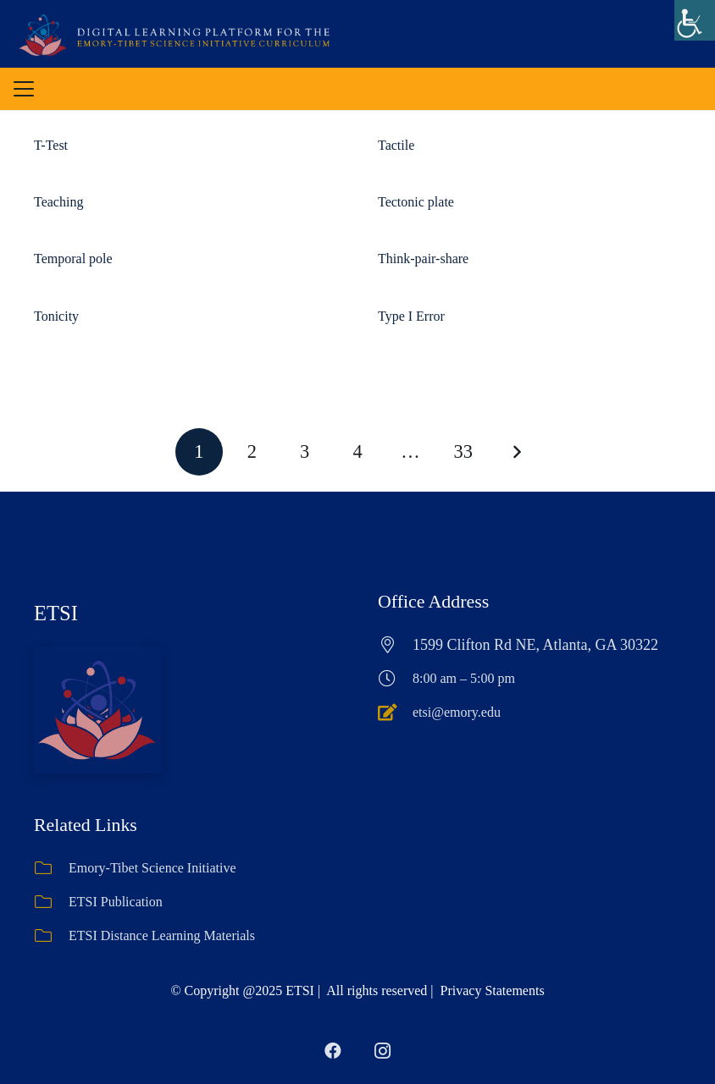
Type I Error (411, 316)
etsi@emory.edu (457, 712)
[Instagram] (382, 1051)
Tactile (396, 145)
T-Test (51, 145)
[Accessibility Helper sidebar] (694, 20)
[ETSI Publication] (51, 902)
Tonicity (56, 316)
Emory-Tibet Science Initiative (152, 868)
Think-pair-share (423, 258)
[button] (24, 89)
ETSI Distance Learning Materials (162, 935)
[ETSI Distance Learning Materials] (51, 935)
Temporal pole (73, 258)
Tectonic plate (416, 202)
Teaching (58, 202)
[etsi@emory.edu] (395, 712)
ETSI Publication (116, 901)
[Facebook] (333, 1051)
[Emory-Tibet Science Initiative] (51, 868)
